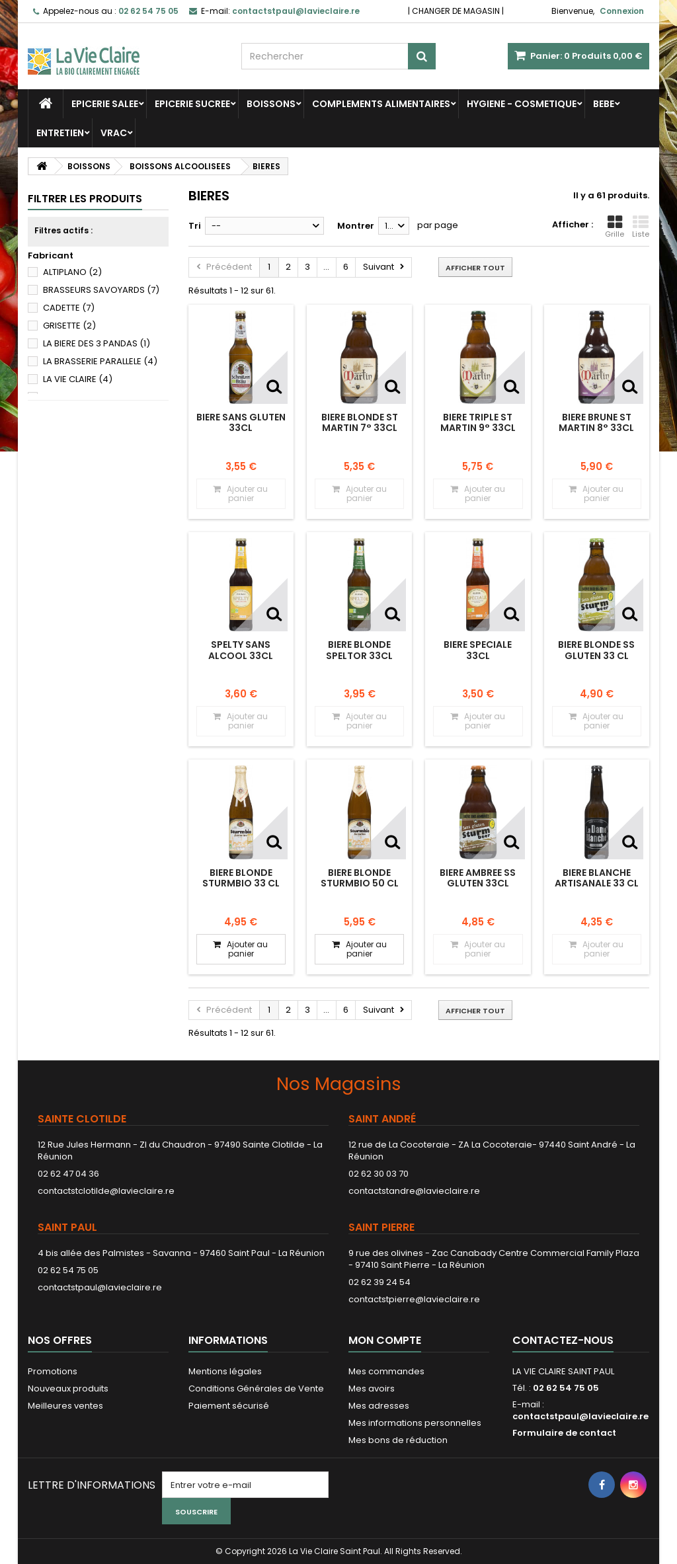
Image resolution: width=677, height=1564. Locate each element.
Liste (640, 226)
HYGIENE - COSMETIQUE (522, 103)
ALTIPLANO (72, 272)
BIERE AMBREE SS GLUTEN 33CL (478, 878)
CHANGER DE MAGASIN (456, 11)
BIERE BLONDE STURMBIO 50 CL (360, 878)
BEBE (603, 103)
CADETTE (69, 307)
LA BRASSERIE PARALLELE (100, 361)
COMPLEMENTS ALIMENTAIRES (381, 103)
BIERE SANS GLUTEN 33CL (241, 422)
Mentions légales (225, 1371)
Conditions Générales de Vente (256, 1388)
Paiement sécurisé (228, 1405)
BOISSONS (271, 103)
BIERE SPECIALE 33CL (478, 650)
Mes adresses (378, 1405)
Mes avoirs (371, 1388)
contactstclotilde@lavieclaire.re (106, 1191)
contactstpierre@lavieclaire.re (414, 1299)
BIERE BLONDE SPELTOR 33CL (359, 650)
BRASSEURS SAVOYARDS (101, 290)
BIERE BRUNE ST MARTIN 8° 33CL (596, 422)
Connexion (622, 11)
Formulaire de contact (564, 1433)
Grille (614, 226)
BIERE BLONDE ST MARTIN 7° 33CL (359, 422)
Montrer (355, 225)
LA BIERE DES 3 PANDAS (96, 343)
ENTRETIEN (60, 132)
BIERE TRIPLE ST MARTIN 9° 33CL (478, 422)
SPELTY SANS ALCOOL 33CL (240, 650)
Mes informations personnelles (414, 1423)
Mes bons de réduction (398, 1440)
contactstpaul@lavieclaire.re (100, 1287)
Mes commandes (386, 1371)
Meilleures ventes (65, 1405)
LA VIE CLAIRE (77, 379)
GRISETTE (69, 325)
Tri (194, 225)
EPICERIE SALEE (104, 103)
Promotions (52, 1371)
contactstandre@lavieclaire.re (414, 1191)
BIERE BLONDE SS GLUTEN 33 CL (596, 650)
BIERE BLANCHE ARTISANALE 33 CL (597, 878)
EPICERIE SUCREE (192, 103)
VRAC (113, 132)
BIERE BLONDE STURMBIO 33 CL (241, 878)
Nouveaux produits (68, 1388)
